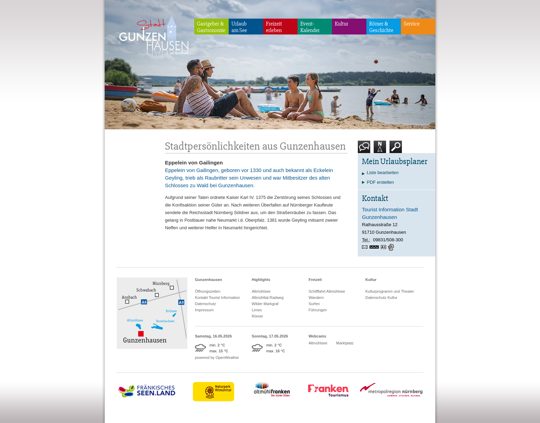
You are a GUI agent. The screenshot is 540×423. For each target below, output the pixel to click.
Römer (257, 316)
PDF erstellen (380, 182)
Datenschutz (205, 304)
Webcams (317, 336)
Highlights (261, 280)
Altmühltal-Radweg (267, 297)
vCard (384, 247)
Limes (257, 310)
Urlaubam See (239, 27)
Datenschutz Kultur (381, 297)
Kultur (341, 23)
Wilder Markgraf (265, 304)
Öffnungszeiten (207, 291)
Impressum (204, 310)
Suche (396, 149)
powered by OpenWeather (217, 357)
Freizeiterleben (274, 27)
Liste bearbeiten (383, 172)
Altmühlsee (261, 291)
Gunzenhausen (208, 280)
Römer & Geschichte (381, 27)
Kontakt (365, 149)
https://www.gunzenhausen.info (375, 247)
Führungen (318, 310)
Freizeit (315, 280)
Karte (380, 149)
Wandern (316, 297)
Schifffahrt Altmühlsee (327, 291)
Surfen (314, 304)
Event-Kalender (310, 27)
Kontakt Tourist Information (217, 297)
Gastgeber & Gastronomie (211, 27)
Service (411, 23)
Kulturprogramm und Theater (389, 291)
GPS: (391, 247)
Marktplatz (345, 343)
